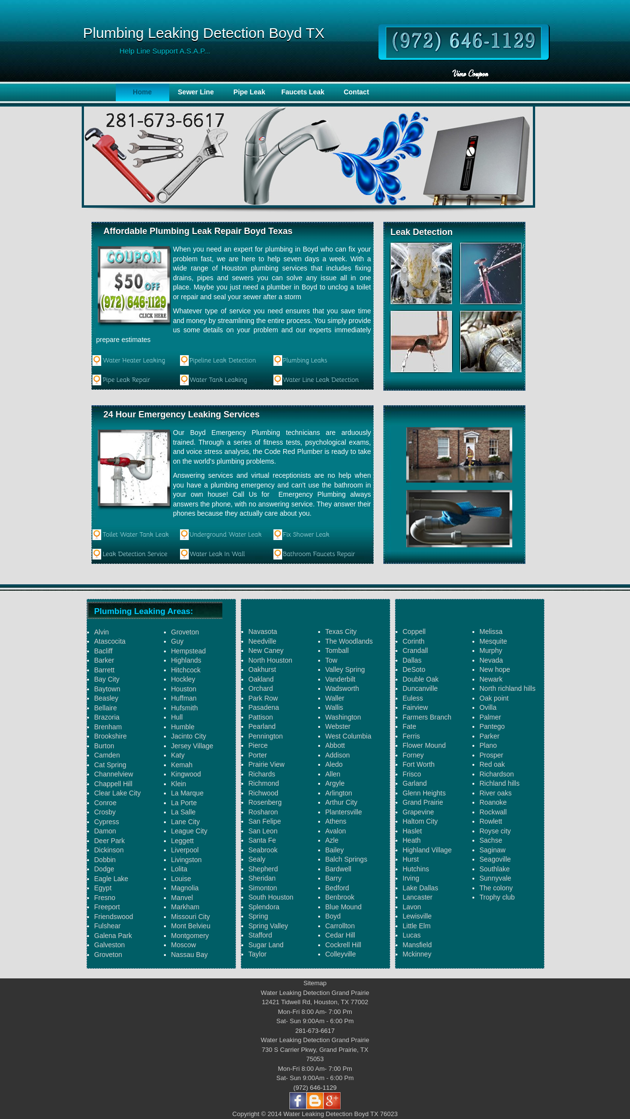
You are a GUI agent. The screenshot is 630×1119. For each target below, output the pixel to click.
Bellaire (105, 708)
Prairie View (267, 764)
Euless (413, 698)
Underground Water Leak (225, 534)
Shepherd (263, 869)
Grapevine (418, 812)
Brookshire (110, 736)
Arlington (338, 793)
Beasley (106, 698)
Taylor (258, 954)
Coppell (414, 631)
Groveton (108, 954)
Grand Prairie (423, 802)
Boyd (333, 916)
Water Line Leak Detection (321, 380)
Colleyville (340, 954)
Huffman (184, 698)
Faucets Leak (302, 92)
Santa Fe (262, 840)
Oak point (494, 698)
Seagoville (495, 859)
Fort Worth (419, 764)
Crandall (415, 650)
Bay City (107, 679)
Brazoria (107, 717)
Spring (258, 916)
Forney (413, 755)
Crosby (105, 812)
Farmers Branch (427, 717)
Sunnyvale (495, 878)
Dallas (412, 660)
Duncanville (420, 688)
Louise (181, 879)
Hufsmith (184, 708)
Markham (185, 907)
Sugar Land (266, 945)
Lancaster (417, 897)
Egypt (103, 888)
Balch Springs (346, 859)
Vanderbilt (340, 679)
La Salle (183, 812)
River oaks (496, 793)
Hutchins (416, 869)
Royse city (495, 831)
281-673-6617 (315, 1030)
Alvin (101, 632)
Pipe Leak (249, 92)
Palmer (490, 717)
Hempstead (188, 651)
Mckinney (417, 954)
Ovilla (488, 707)
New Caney (266, 650)
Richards (262, 774)
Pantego (492, 726)
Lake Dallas (420, 888)
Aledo (334, 764)
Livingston (186, 860)
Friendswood (113, 916)
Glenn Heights (424, 793)
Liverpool (185, 850)
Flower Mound (424, 745)
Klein (178, 784)
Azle (332, 840)
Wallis (334, 707)
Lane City (185, 822)
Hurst (411, 859)
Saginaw (493, 850)
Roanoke (493, 802)
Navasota (263, 631)
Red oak (492, 764)
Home (142, 92)
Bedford (337, 888)
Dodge (104, 869)
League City (189, 831)
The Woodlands (349, 641)
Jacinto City (188, 736)
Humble (183, 727)
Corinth (414, 641)
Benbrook (340, 897)
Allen (333, 774)
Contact (356, 92)
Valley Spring (345, 669)
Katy (178, 755)
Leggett (182, 841)
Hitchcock (186, 670)
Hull (177, 717)
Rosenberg (265, 802)
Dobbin (105, 860)
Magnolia (185, 888)
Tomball (337, 650)
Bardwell (338, 869)
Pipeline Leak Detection (222, 360)
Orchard (261, 688)
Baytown (107, 689)
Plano (488, 745)
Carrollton (340, 926)
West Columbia (348, 736)
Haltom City (420, 821)
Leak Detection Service (135, 554)
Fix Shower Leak (306, 534)
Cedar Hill (340, 935)
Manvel (182, 898)
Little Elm (417, 926)
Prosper (492, 755)
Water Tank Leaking (218, 380)
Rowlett (491, 821)
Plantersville (343, 812)
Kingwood (186, 774)
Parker (490, 736)
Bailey (334, 850)
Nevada (491, 660)
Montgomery (190, 935)
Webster (338, 726)
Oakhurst (262, 669)
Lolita (179, 869)
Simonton (263, 888)
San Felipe (265, 821)
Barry (333, 878)
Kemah (182, 765)
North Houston (270, 660)
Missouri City (190, 916)
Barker (104, 660)
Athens (336, 821)
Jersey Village (192, 746)
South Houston (271, 897)
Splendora (264, 907)
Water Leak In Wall (217, 554)
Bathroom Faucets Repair (319, 554)
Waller (334, 698)
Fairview (415, 707)
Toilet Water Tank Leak (136, 534)
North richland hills (508, 688)
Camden (107, 755)
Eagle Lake (111, 879)
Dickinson (109, 850)
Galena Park (113, 935)
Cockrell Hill (343, 945)
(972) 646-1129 (315, 1087)
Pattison (261, 717)
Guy (177, 641)
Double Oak (421, 679)
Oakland (261, 679)
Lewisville (417, 916)
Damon (105, 831)
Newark (491, 679)
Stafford (260, 935)
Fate (409, 726)
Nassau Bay (189, 954)
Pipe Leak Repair (126, 380)
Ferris (411, 736)
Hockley (183, 679)
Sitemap (315, 983)
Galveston (109, 945)
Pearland (262, 726)
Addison (337, 755)
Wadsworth (342, 688)
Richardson (497, 774)
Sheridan (262, 878)
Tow (331, 660)
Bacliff (103, 651)
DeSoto (414, 669)
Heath (412, 840)
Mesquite (493, 641)
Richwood (263, 793)
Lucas (412, 935)
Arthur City (341, 802)
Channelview (113, 774)
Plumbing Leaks (305, 360)
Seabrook (263, 850)
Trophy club (497, 897)
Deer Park (109, 841)
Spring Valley (268, 926)
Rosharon (263, 812)
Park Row (263, 698)
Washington (343, 717)
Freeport (107, 907)
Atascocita (110, 641)
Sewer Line (196, 92)
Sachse (491, 840)
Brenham (108, 727)
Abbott (335, 745)
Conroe (105, 803)
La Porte (184, 803)
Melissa (491, 631)
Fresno (105, 898)
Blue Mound (343, 907)
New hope (495, 669)
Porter (258, 755)
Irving (411, 878)
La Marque (187, 793)
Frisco (412, 774)
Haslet (412, 831)
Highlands (186, 660)
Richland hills (500, 783)
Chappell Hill (113, 784)
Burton (104, 746)
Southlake (495, 869)
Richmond (264, 783)
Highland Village (427, 850)
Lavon (412, 907)
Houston (184, 689)
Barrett (104, 670)
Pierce (258, 745)
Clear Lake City (117, 793)
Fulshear (107, 926)
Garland (415, 783)
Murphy (491, 650)
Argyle (335, 783)
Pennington (266, 736)
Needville (263, 641)
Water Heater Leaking (134, 360)
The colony (496, 888)
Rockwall (493, 812)
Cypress (106, 822)
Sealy (257, 859)
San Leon (263, 831)
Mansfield (417, 945)
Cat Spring (110, 765)
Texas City (341, 631)
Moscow (183, 945)
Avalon (335, 831)
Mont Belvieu (191, 926)
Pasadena (264, 707)
